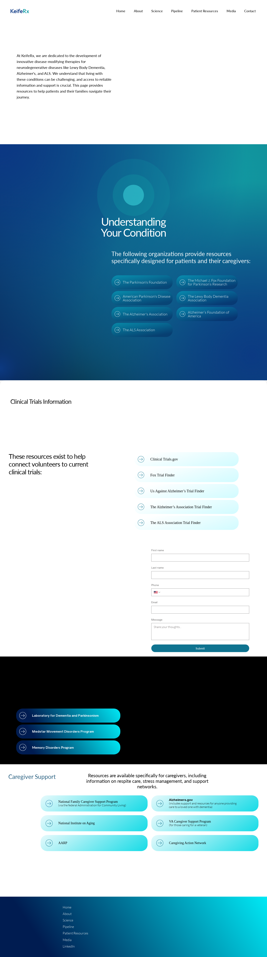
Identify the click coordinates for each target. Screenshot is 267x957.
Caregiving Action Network (188, 843)
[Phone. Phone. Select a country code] (157, 592)
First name (157, 550)
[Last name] (199, 575)
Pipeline (68, 927)
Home (67, 907)
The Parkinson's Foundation (145, 282)
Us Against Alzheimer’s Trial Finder (178, 491)
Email (154, 602)
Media (67, 940)
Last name (157, 567)
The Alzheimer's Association (145, 314)
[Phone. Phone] (204, 592)
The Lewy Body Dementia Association (208, 298)
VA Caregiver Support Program (191, 821)
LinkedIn (69, 946)
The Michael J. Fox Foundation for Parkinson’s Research (212, 282)
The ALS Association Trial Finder (176, 523)
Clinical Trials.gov (164, 459)
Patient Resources (75, 933)
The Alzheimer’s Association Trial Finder (181, 507)
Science (68, 920)
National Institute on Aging (77, 823)
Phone (155, 585)
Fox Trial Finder (163, 475)
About (67, 914)
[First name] (199, 557)
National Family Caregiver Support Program (88, 802)
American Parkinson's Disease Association (147, 298)
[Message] (200, 631)
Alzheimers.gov (181, 799)
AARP (63, 843)
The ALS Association (139, 330)
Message (156, 619)
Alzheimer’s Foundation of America (208, 314)
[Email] (199, 609)
